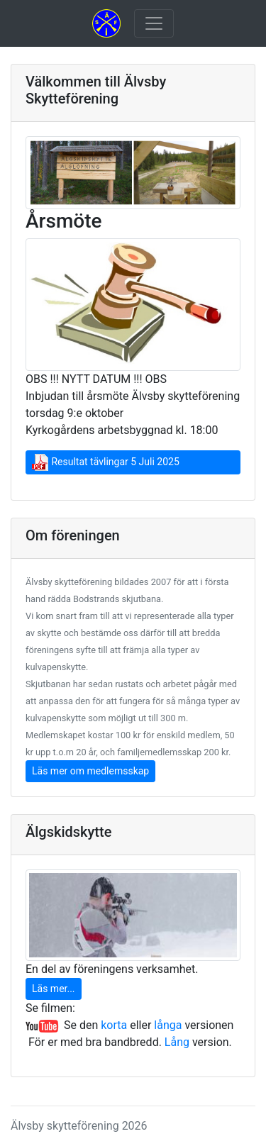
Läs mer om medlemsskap (90, 771)
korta (114, 1025)
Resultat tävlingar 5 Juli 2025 (105, 462)
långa (168, 1025)
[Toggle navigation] (154, 23)
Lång (177, 1042)
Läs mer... (53, 988)
